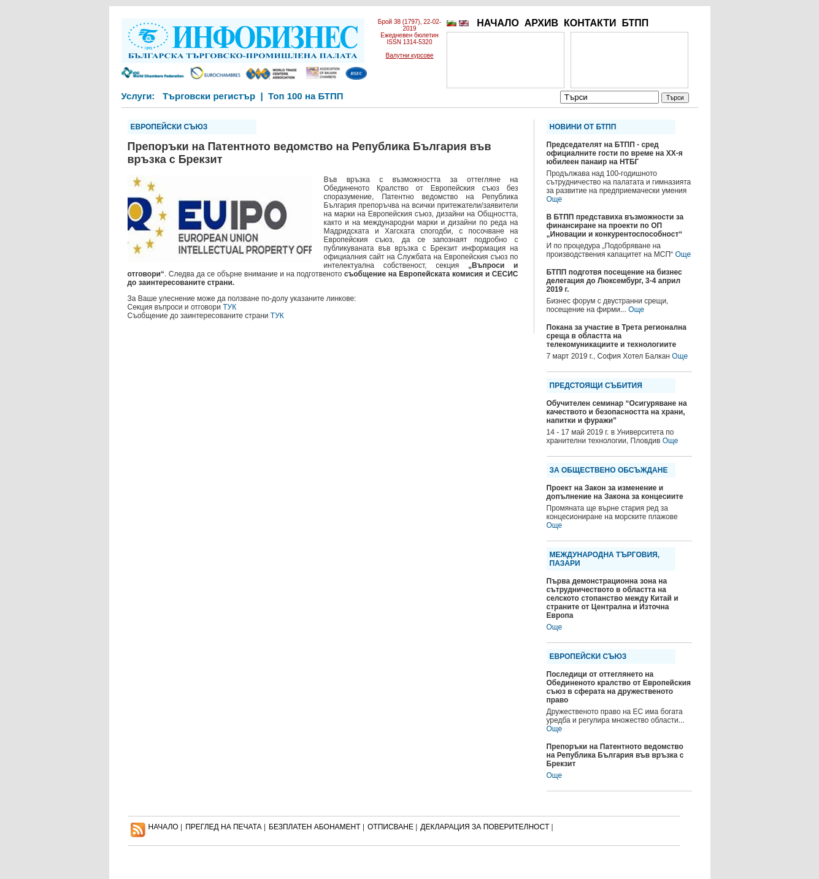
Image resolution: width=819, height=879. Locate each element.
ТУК (229, 307)
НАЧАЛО (498, 23)
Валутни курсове (410, 55)
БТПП (634, 23)
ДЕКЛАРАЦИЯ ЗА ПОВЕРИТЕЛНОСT (484, 827)
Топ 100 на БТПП (306, 96)
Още (555, 199)
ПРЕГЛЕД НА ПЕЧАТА (223, 827)
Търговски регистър (209, 96)
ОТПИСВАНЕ (390, 827)
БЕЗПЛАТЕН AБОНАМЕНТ (315, 827)
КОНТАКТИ (590, 23)
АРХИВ (541, 23)
